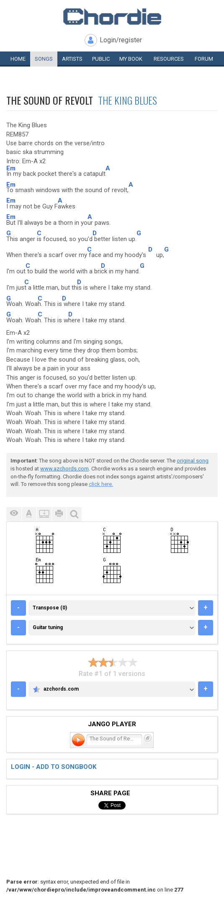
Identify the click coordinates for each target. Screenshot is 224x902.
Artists (72, 59)
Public (101, 59)
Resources (169, 59)
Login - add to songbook (53, 767)
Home (18, 59)
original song (193, 460)
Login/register (121, 40)
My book (130, 59)
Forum (204, 59)
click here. (101, 484)
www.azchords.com (64, 468)
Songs (44, 59)
